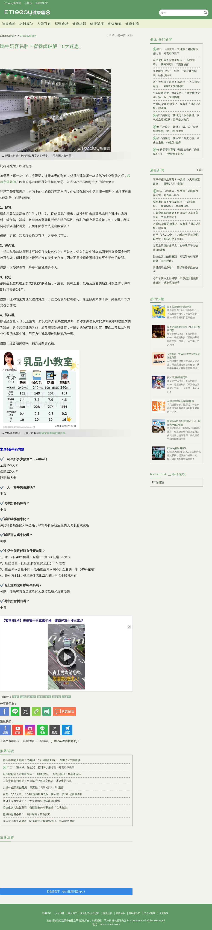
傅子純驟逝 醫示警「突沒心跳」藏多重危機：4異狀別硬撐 (176, 140)
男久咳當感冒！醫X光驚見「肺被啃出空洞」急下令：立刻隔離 (176, 95)
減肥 (23, 696)
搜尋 (205, 12)
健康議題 (79, 24)
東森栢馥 (115, 24)
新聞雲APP (41, 3)
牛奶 (15, 696)
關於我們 (72, 913)
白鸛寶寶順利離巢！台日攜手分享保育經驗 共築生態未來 (37, 780)
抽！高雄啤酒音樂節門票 (179, 306)
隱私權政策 (134, 913)
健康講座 (97, 24)
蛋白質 (32, 696)
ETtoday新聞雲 (12, 3)
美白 (47, 696)
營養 (40, 696)
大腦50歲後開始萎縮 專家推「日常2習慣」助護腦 (33, 787)
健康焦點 (9, 24)
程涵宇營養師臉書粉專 (52, 432)
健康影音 (132, 24)
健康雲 (27, 13)
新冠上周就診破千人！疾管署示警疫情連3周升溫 (31, 800)
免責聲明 (163, 913)
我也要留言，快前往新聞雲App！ (66, 891)
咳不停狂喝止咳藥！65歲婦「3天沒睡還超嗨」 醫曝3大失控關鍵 (41, 760)
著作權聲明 (149, 913)
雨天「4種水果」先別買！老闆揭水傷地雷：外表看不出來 (39, 767)
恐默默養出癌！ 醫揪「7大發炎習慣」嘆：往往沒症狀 (176, 73)
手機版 (28, 3)
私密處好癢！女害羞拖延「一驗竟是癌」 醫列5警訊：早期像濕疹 (42, 774)
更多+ (199, 169)
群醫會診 (62, 24)
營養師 (56, 696)
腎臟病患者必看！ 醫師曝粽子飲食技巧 (27, 814)
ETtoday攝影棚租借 (176, 448)
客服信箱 (107, 913)
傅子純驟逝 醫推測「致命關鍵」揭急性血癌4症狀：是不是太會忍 (176, 117)
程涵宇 (66, 696)
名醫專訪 (26, 24)
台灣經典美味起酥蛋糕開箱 (180, 401)
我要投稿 (46, 913)
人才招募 (59, 913)
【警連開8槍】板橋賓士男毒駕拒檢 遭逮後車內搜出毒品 (42, 620)
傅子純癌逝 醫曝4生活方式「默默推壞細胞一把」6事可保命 (175, 128)
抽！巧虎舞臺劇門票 (177, 377)
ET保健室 (158, 482)
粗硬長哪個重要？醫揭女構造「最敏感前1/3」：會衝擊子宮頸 (176, 151)
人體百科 (44, 24)
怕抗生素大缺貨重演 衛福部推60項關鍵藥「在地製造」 (36, 807)
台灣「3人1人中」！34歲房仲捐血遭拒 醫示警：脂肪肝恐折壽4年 (42, 794)
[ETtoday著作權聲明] (64, 741)
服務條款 (120, 913)
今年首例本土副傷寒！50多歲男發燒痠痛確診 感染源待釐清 (39, 820)
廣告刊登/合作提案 (89, 913)
